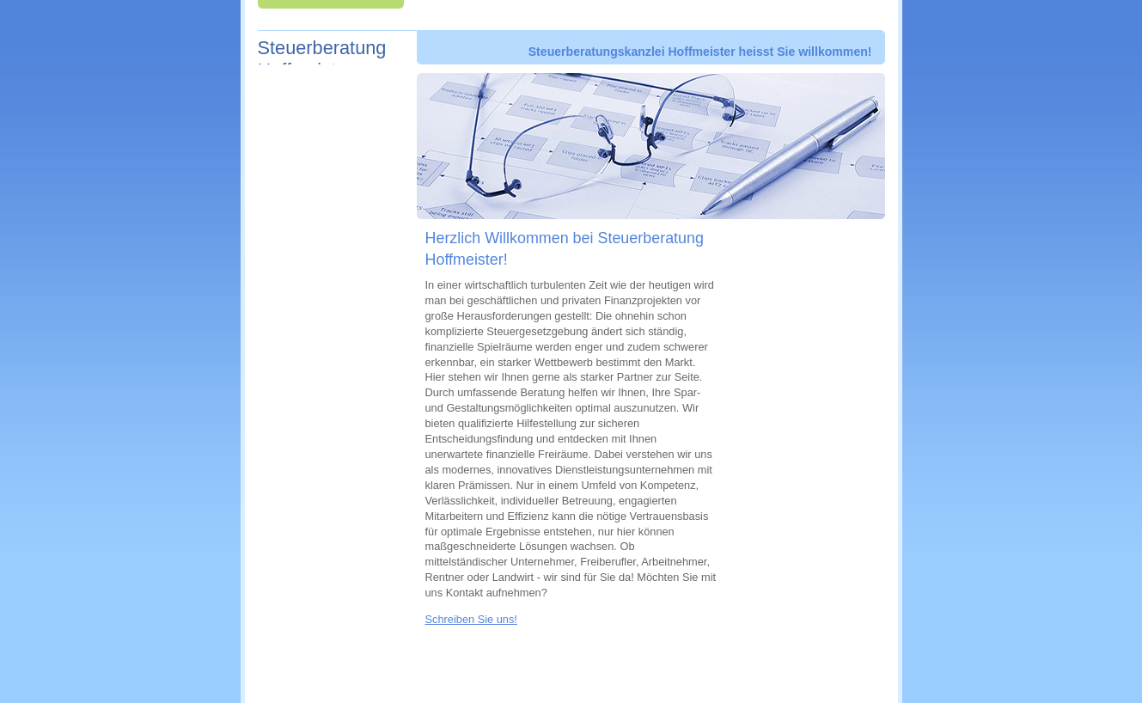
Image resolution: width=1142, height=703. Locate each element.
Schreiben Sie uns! (471, 619)
